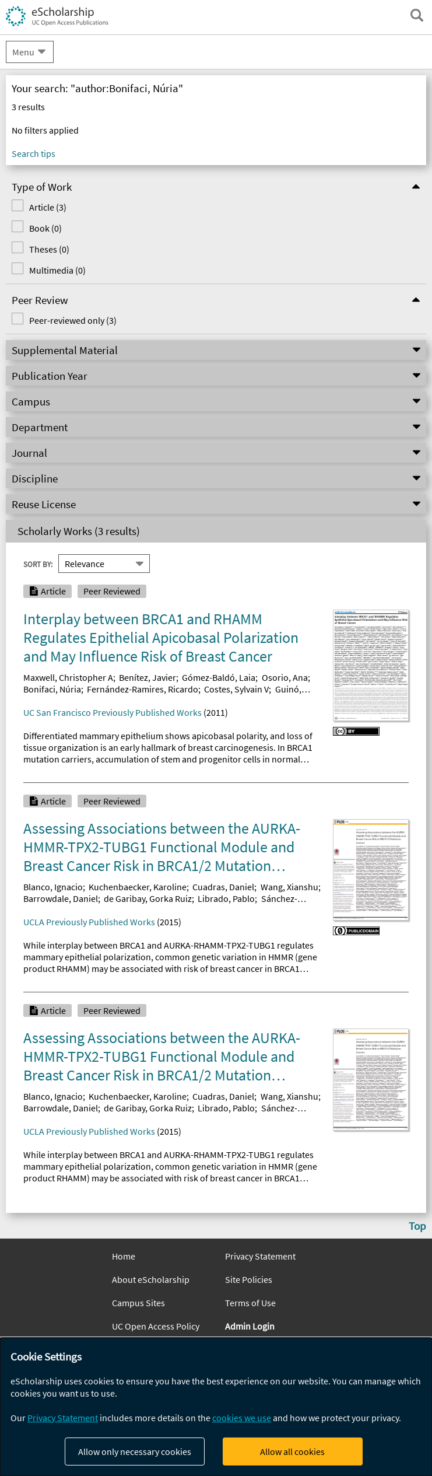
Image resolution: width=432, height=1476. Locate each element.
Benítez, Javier (147, 677)
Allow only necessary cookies (134, 1451)
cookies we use (241, 1417)
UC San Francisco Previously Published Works (112, 712)
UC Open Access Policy (155, 1326)
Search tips (33, 153)
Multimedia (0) (57, 270)
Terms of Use (250, 1303)
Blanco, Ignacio (53, 887)
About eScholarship (150, 1279)
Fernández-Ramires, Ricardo (142, 689)
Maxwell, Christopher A (68, 677)
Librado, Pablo (226, 898)
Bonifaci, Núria (52, 689)
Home (123, 1256)
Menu (23, 52)
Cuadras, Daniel (223, 887)
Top (417, 1226)
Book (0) (45, 228)
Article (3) (47, 207)
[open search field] (417, 15)
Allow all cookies (292, 1451)
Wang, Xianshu (289, 887)
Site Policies (248, 1279)
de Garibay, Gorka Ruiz (148, 898)
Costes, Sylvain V (236, 689)
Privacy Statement (260, 1256)
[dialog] (216, 1407)
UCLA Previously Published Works (89, 922)
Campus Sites (138, 1303)
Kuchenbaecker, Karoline (138, 887)
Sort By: (37, 564)
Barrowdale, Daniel (60, 898)
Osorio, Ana (285, 677)
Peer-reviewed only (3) (73, 320)
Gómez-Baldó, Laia (218, 677)
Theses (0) (49, 249)
